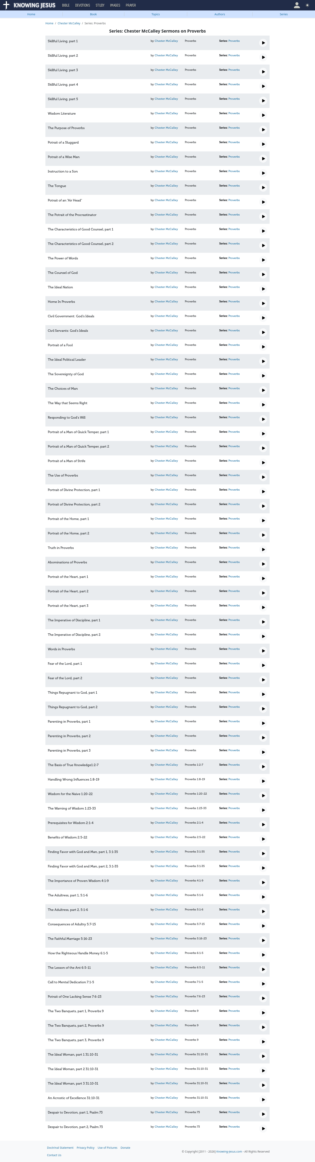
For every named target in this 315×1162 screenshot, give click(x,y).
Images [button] (115, 5)
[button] (297, 5)
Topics (155, 14)
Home (31, 14)
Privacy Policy (85, 1148)
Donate (125, 1148)
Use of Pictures (107, 1148)
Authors (220, 14)
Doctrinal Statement (60, 1148)
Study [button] (100, 5)
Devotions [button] (82, 5)
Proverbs (234, 41)
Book (93, 14)
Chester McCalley (69, 23)
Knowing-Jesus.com (229, 1151)
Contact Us (54, 1155)
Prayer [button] (131, 5)
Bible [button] (66, 5)
